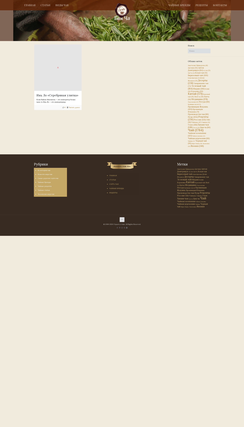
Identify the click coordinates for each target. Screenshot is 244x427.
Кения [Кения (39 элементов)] (201, 180)
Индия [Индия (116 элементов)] (198, 88)
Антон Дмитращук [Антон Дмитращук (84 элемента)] (196, 69)
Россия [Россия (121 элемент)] (200, 119)
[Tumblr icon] (124, 228)
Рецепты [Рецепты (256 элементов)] (198, 118)
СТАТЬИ (112, 180)
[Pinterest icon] (119, 228)
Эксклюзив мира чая (46, 194)
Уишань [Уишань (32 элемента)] (206, 122)
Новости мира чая (45, 174)
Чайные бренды (44, 182)
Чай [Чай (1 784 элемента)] (195, 130)
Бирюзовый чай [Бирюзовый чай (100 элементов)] (198, 75)
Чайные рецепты (45, 186)
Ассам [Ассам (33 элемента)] (206, 70)
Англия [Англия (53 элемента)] (193, 68)
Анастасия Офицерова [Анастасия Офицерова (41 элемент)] (198, 65)
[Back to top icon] (122, 219)
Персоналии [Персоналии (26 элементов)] (193, 102)
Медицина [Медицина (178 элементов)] (199, 99)
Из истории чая (44, 170)
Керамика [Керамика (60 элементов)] (197, 91)
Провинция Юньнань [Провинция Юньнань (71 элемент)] (195, 190)
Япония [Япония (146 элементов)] (197, 146)
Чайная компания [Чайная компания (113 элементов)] (186, 201)
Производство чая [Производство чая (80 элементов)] (198, 114)
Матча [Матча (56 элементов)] (182, 185)
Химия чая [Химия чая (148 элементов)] (198, 126)
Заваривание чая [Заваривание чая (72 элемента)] (201, 177)
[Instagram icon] (122, 228)
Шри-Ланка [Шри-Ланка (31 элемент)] (197, 143)
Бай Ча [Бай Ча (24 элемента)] (191, 73)
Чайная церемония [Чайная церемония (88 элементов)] (199, 138)
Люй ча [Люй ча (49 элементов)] (199, 97)
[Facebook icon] (117, 228)
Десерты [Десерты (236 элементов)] (189, 176)
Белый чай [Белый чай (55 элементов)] (201, 73)
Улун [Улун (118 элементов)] (192, 124)
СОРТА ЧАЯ (114, 184)
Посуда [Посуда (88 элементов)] (204, 102)
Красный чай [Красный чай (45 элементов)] (200, 183)
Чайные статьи (44, 190)
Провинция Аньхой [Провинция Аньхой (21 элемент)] (194, 104)
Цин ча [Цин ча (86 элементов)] (205, 127)
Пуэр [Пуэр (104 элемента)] (193, 117)
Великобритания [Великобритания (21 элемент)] (194, 78)
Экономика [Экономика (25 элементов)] (192, 207)
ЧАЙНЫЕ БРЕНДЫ (116, 188)
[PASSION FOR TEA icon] (127, 228)
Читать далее (74, 107)
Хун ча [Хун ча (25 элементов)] (196, 127)
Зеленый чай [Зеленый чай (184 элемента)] (197, 87)
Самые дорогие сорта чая (48, 178)
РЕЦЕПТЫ (113, 193)
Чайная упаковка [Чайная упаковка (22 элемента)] (198, 136)
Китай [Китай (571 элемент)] (195, 94)
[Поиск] (199, 51)
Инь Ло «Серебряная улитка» (57, 95)
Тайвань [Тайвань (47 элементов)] (196, 122)
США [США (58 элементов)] (187, 196)
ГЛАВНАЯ (113, 176)
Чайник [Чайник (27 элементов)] (191, 141)
